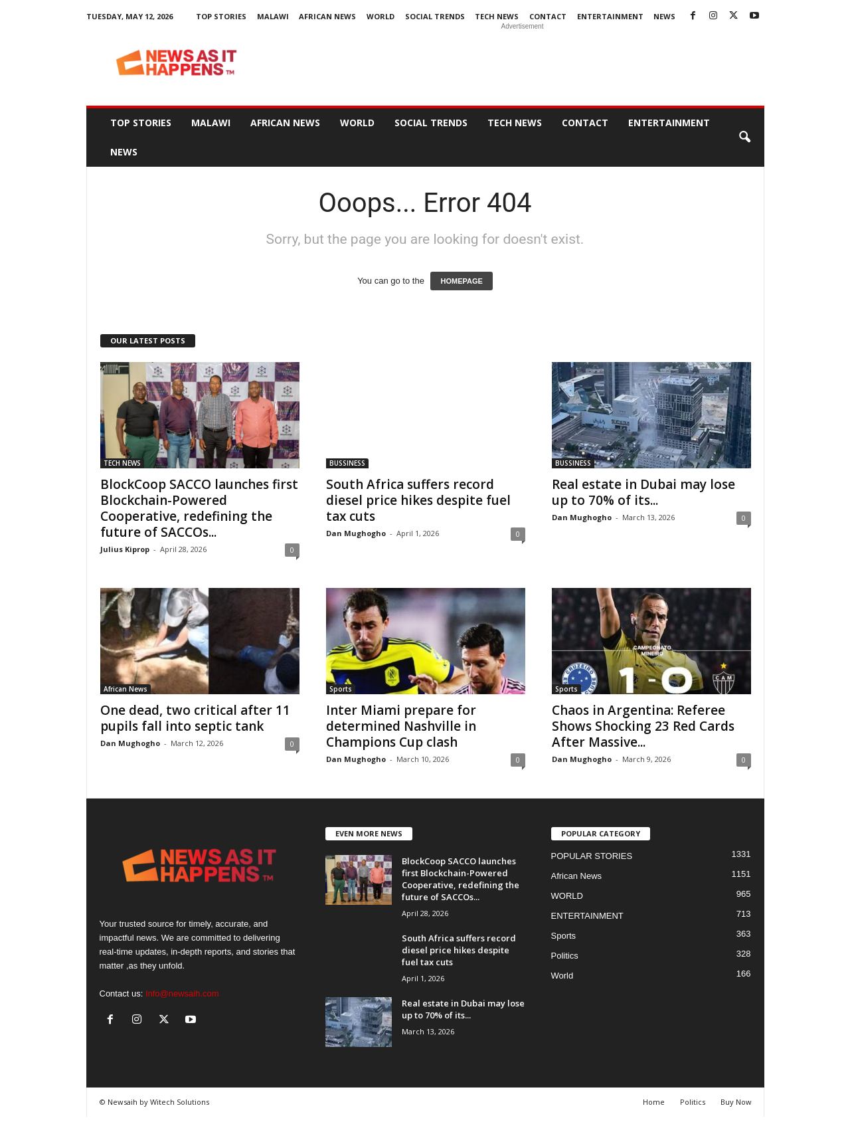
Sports (340, 689)
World (562, 976)
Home (654, 1102)
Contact (547, 16)
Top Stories (221, 16)
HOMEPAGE (461, 281)
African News (327, 16)
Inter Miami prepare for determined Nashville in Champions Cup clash (401, 726)
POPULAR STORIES (592, 856)
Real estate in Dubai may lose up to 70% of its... (643, 492)
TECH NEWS (497, 16)
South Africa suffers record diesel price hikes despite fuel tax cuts (418, 500)
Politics (564, 956)
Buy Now (736, 1102)
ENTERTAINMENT (610, 16)
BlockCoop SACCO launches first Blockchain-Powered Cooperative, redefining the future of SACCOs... (199, 508)
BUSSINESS (347, 463)
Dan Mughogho (356, 533)
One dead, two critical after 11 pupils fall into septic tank (195, 718)
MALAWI (273, 16)
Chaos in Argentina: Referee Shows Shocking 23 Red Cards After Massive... (643, 726)
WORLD (380, 16)
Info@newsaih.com (182, 993)
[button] (744, 137)
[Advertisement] (522, 62)
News (664, 16)
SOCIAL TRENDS (435, 16)
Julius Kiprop (124, 549)
